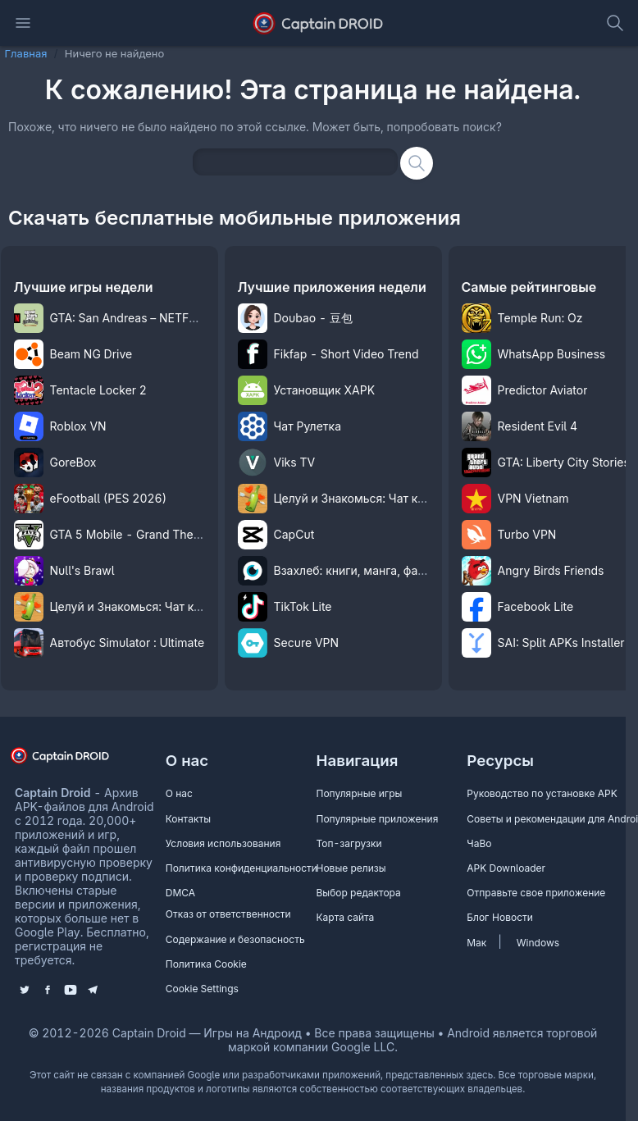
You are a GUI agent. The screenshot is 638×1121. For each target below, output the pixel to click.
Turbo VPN (527, 534)
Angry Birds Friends (551, 570)
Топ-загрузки (349, 843)
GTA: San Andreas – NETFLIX (128, 318)
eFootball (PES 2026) (108, 498)
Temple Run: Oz (540, 318)
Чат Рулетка (308, 426)
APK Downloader (506, 868)
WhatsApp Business (552, 354)
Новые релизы (351, 868)
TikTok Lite (303, 606)
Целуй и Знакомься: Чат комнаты (143, 606)
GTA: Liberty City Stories (564, 462)
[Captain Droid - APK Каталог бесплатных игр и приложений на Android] (319, 23)
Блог (478, 917)
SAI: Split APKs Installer (561, 642)
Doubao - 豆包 (313, 318)
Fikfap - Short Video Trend (346, 354)
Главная (26, 53)
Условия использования (223, 843)
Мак (476, 942)
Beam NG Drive (91, 354)
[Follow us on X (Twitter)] (24, 990)
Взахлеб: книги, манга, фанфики (363, 570)
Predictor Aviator (543, 390)
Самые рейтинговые (529, 287)
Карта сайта (346, 917)
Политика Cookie (206, 964)
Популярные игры (360, 793)
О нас (179, 793)
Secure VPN (307, 642)
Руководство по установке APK (542, 793)
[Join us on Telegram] (93, 990)
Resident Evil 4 (537, 426)
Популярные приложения (378, 819)
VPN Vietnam (533, 498)
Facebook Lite (536, 606)
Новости (512, 917)
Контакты (188, 819)
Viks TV (295, 462)
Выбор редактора (359, 892)
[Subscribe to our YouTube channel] (70, 990)
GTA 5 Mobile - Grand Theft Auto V (145, 534)
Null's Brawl (82, 570)
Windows (538, 942)
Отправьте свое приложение (536, 892)
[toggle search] (615, 23)
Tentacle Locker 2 (98, 390)
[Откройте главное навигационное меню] (23, 23)
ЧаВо (479, 843)
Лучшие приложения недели (332, 287)
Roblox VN (78, 426)
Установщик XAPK (325, 390)
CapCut (294, 534)
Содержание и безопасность (235, 939)
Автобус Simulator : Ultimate (127, 642)
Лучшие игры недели (83, 287)
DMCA (180, 892)
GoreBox (73, 462)
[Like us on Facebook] (47, 990)
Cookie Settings (202, 988)
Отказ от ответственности (228, 914)
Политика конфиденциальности (241, 868)
